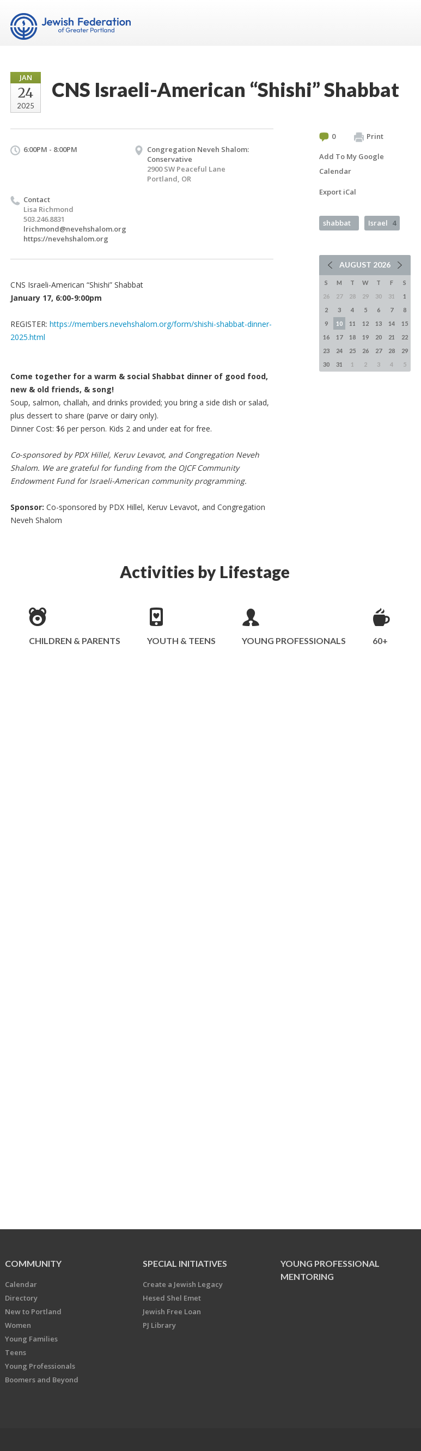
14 (391, 323)
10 (339, 323)
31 (339, 364)
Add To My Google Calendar (351, 163)
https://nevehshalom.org (65, 239)
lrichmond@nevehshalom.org (74, 229)
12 (365, 323)
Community (33, 1263)
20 (378, 337)
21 (391, 337)
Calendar (21, 1284)
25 (352, 350)
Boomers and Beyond (41, 1380)
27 (378, 350)
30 (326, 364)
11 (352, 323)
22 (404, 337)
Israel (382, 223)
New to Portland (33, 1311)
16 (326, 337)
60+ (380, 640)
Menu (398, 23)
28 (391, 350)
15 (404, 323)
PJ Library (159, 1325)
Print (368, 136)
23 (326, 350)
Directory (21, 1298)
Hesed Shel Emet (172, 1298)
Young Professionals (294, 640)
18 (352, 337)
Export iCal (337, 192)
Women (18, 1325)
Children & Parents (74, 640)
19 (365, 337)
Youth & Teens (181, 640)
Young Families (31, 1339)
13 (378, 323)
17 (339, 337)
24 (339, 350)
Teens (15, 1352)
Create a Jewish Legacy (183, 1284)
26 (365, 350)
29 (404, 350)
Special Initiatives (185, 1263)
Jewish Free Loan (172, 1311)
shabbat (337, 223)
